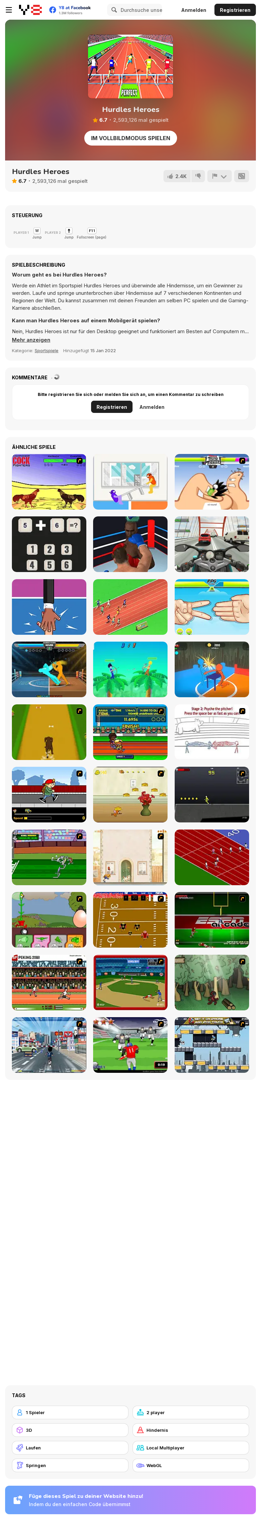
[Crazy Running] (49, 1045)
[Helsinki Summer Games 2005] (130, 732)
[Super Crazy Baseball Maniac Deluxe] (212, 732)
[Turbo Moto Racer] (212, 544)
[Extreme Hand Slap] (49, 607)
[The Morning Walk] (130, 857)
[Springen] (70, 1465)
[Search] (113, 10)
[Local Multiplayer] (191, 1448)
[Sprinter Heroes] (130, 607)
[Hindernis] (191, 1430)
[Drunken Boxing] (49, 669)
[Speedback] (212, 920)
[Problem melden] (219, 176)
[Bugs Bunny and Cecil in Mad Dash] (49, 857)
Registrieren (235, 10)
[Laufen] (70, 1448)
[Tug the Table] (130, 482)
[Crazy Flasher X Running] (212, 794)
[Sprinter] (212, 857)
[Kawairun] (212, 982)
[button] (31, 340)
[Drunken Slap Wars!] (212, 669)
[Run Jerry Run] (130, 794)
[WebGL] (191, 1465)
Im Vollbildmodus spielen (130, 138)
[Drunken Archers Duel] (130, 669)
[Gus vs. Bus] (49, 794)
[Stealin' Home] (130, 982)
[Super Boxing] (130, 544)
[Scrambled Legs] (130, 920)
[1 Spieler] (70, 1412)
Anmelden (193, 10)
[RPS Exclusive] (212, 607)
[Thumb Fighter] (212, 482)
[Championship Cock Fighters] (49, 482)
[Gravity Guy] (212, 1045)
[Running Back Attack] (130, 1045)
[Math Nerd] (49, 544)
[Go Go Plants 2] (49, 920)
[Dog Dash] (49, 732)
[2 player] (191, 1412)
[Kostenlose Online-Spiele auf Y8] (30, 10)
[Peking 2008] (49, 982)
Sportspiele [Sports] (46, 350)
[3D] (70, 1430)
